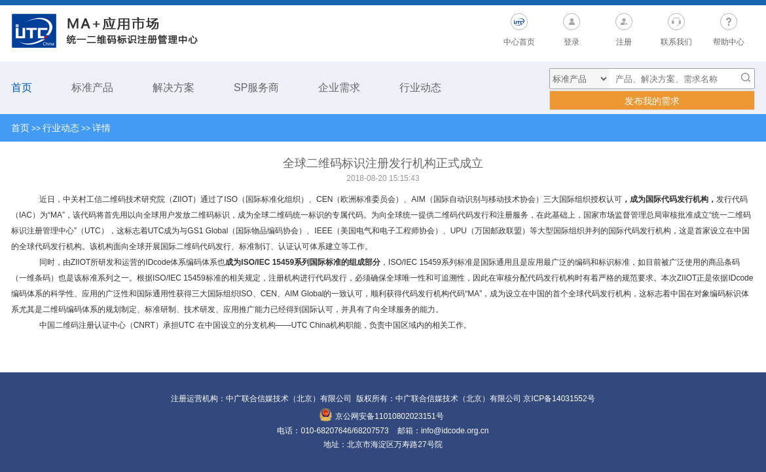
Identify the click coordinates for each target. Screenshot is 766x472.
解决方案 (173, 87)
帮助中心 (728, 42)
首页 (21, 87)
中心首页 (519, 42)
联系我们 (676, 42)
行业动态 (420, 87)
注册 (624, 42)
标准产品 (92, 87)
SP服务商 (256, 87)
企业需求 (339, 87)
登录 (571, 42)
